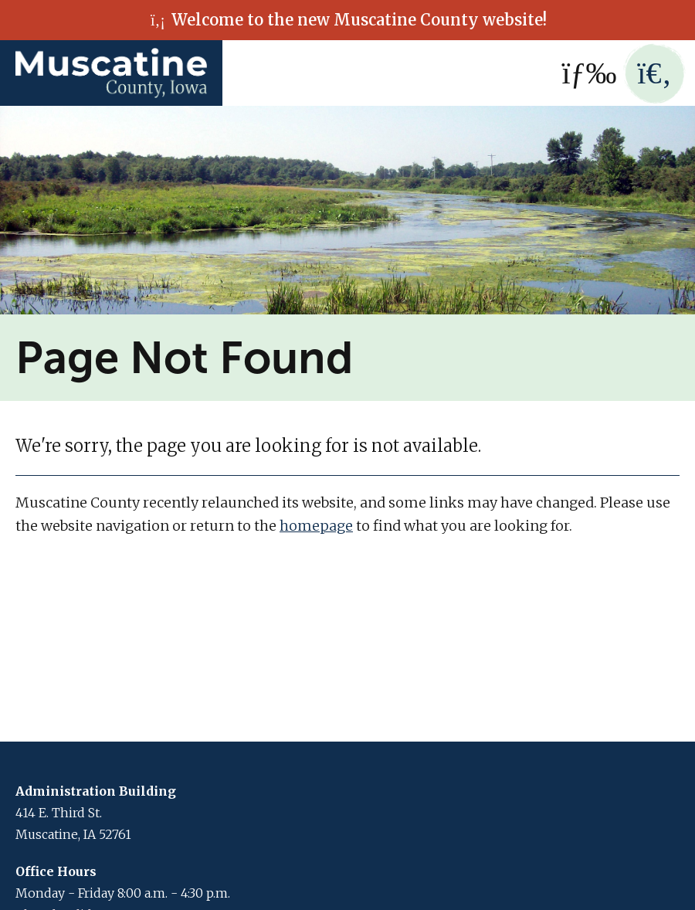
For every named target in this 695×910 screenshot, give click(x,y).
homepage (316, 526)
